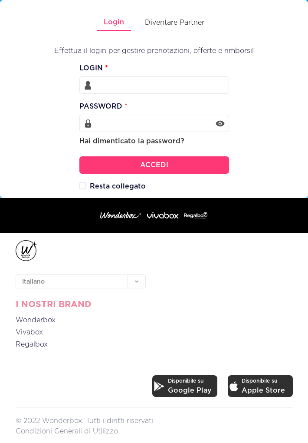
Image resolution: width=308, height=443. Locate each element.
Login (114, 21)
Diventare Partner (174, 22)
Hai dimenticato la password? (131, 140)
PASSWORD (103, 106)
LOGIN (93, 68)
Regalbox (32, 344)
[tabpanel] (154, 102)
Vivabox (29, 332)
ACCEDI (154, 164)
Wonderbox (36, 319)
